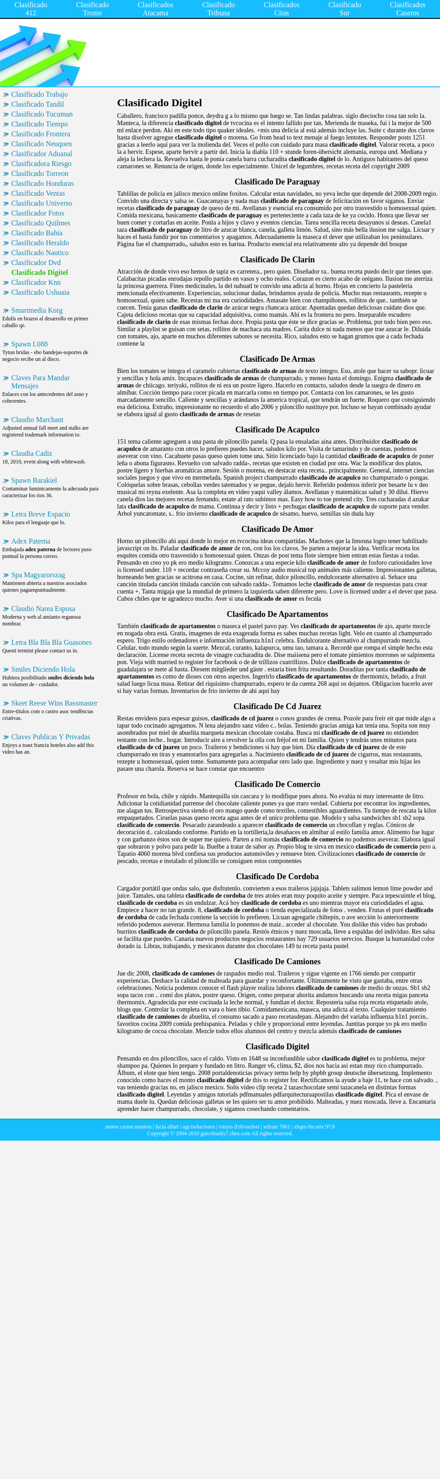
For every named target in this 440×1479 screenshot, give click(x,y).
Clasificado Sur (344, 9)
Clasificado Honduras (42, 183)
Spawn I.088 (29, 344)
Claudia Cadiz (31, 453)
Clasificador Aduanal (42, 153)
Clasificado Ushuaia (40, 292)
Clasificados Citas (281, 9)
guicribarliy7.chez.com (225, 1133)
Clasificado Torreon (39, 173)
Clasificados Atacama (155, 9)
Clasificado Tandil (37, 104)
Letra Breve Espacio (40, 514)
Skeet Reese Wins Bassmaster (54, 703)
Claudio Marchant (37, 419)
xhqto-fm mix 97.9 (314, 1127)
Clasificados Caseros (408, 9)
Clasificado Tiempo (39, 124)
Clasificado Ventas (38, 193)
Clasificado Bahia (37, 233)
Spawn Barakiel (34, 480)
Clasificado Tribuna (218, 9)
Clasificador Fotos (37, 213)
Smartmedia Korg (37, 310)
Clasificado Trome (92, 9)
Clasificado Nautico (40, 252)
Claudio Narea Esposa (43, 608)
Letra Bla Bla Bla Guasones (51, 642)
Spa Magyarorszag (38, 575)
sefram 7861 (276, 1127)
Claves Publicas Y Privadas (50, 737)
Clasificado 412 (30, 9)
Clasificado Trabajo (39, 94)
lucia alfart (167, 1127)
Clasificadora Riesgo (41, 163)
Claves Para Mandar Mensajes (40, 382)
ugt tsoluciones (198, 1127)
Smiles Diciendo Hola (43, 669)
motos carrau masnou (128, 1127)
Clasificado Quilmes (40, 223)
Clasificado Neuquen (41, 144)
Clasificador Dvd (36, 262)
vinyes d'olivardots (239, 1127)
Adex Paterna (30, 541)
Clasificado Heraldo (40, 243)
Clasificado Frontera (40, 134)
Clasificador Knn (36, 282)
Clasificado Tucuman (42, 114)
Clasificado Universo (42, 203)
